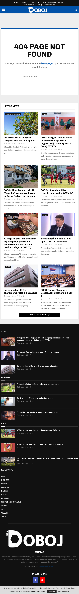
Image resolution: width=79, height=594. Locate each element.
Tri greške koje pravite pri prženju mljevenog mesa (38, 412)
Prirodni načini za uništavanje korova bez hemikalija (38, 384)
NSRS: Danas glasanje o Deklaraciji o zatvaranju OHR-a (57, 293)
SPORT (4, 506)
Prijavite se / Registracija (53, 2)
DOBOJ (45, 114)
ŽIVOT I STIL (6, 517)
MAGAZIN (5, 487)
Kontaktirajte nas (50, 5)
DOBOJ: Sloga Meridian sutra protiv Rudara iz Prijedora (40, 444)
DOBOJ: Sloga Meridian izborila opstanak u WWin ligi (57, 192)
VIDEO (3, 509)
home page (47, 63)
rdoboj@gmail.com (46, 566)
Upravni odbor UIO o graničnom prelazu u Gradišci (20, 291)
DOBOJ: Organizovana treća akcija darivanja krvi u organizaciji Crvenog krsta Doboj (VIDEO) (56, 142)
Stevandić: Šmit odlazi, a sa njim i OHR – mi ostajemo (56, 240)
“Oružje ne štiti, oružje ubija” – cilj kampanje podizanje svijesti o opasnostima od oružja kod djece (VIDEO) (21, 243)
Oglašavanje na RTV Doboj (32, 5)
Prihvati (52, 591)
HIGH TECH (5, 480)
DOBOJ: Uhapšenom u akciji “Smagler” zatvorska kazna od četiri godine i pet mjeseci (19, 193)
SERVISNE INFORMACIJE (13, 114)
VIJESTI (8, 215)
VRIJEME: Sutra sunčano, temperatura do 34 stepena (19, 139)
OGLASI (4, 495)
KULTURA (4, 484)
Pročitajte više (63, 591)
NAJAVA (4, 491)
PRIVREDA (5, 498)
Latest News (11, 106)
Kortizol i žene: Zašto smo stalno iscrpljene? (35, 398)
